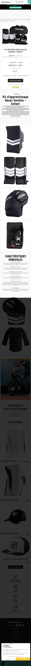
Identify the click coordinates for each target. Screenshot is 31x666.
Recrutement (16, 632)
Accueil (3, 19)
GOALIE (15, 19)
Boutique (9, 19)
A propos (16, 629)
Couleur (20, 62)
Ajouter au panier (15, 7)
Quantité (15, 71)
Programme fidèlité (16, 641)
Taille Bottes (12, 62)
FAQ (16, 636)
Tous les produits (15, 567)
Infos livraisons (16, 639)
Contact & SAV (16, 638)
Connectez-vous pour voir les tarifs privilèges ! (15, 57)
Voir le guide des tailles (15, 68)
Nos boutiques (16, 631)
